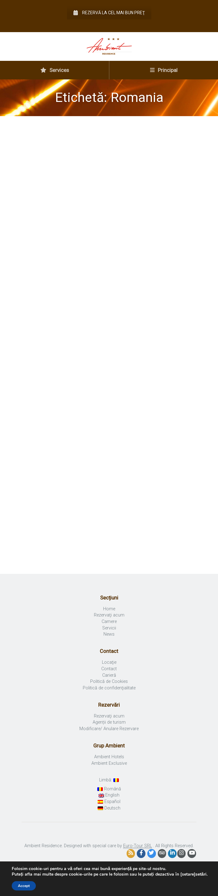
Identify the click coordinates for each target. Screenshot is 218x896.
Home (109, 609)
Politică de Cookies (109, 681)
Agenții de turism (109, 722)
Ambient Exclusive (109, 763)
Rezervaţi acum (109, 615)
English (109, 795)
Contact (109, 668)
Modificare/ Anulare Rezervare (109, 728)
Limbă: (109, 780)
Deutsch (109, 808)
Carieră (109, 675)
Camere (109, 621)
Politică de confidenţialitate (109, 688)
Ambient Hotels (109, 756)
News (109, 634)
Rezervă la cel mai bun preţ (109, 12)
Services (54, 70)
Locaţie (109, 662)
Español (109, 801)
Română (109, 789)
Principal (164, 70)
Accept (24, 885)
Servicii (109, 628)
